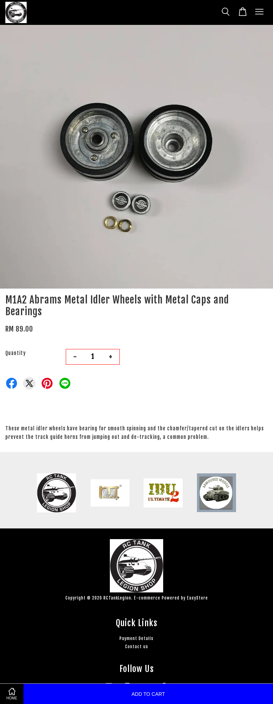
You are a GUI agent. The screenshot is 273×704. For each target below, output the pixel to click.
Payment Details (136, 638)
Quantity (15, 353)
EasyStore (197, 598)
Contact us (136, 646)
